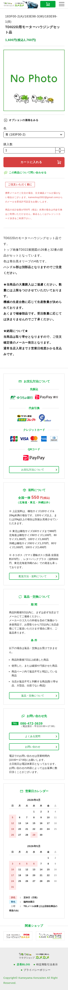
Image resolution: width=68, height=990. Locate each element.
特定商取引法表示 (47, 964)
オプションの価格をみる (23, 120)
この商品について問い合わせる (28, 172)
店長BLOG (23, 964)
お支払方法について (32, 469)
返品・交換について (32, 695)
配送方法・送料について (33, 576)
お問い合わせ (32, 746)
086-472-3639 (31, 723)
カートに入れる (31, 162)
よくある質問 (32, 736)
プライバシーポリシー (37, 969)
